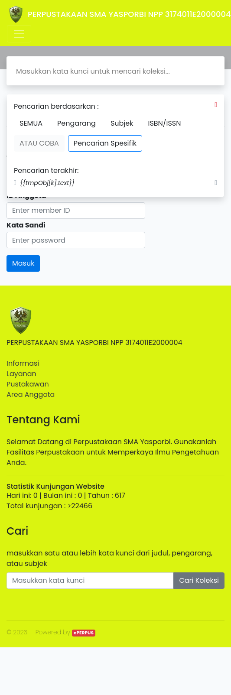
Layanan (21, 374)
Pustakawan (28, 384)
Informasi (23, 363)
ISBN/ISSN (164, 123)
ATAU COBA (39, 143)
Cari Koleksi (199, 580)
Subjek (122, 123)
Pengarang (76, 123)
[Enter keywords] (90, 580)
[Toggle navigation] (19, 33)
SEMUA (31, 123)
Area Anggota (31, 394)
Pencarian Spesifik (105, 143)
